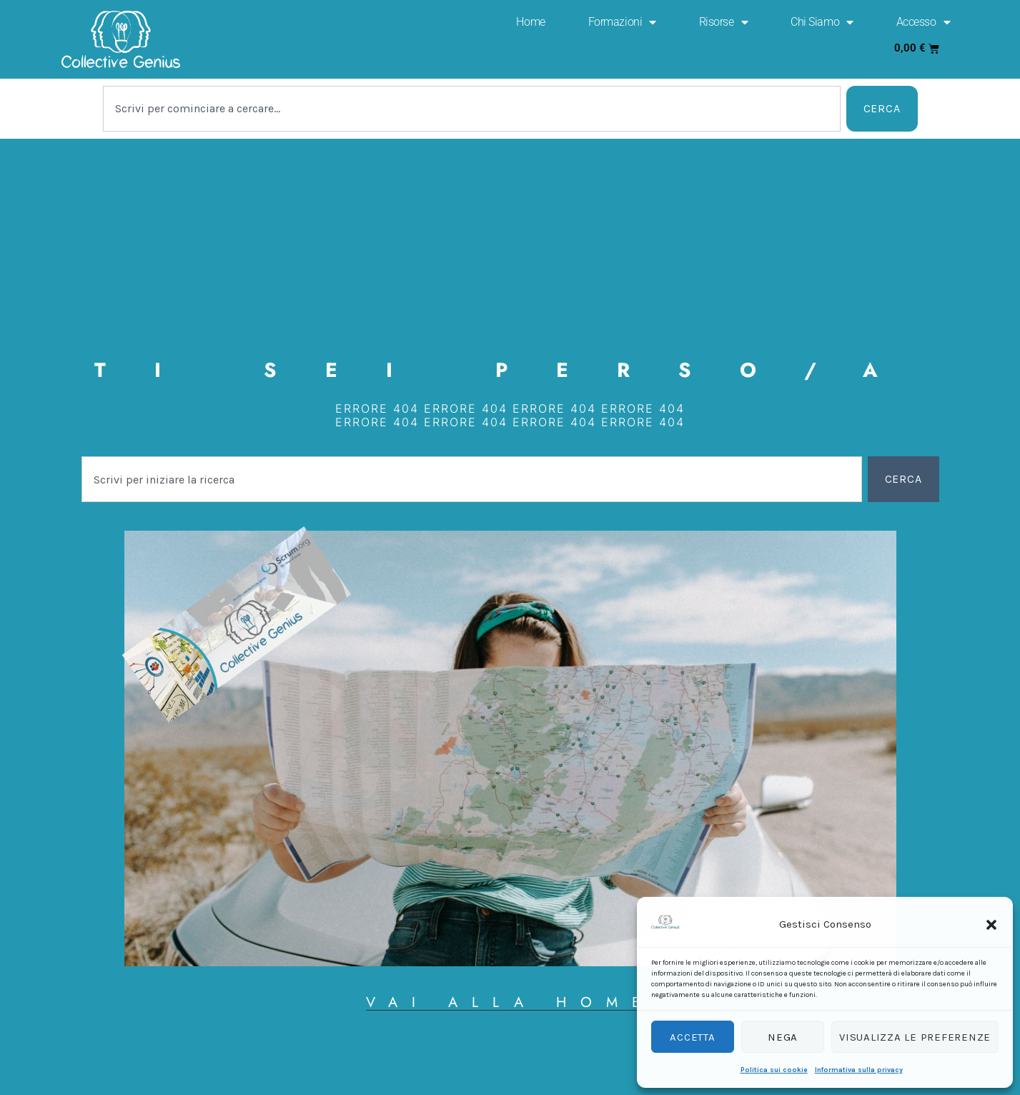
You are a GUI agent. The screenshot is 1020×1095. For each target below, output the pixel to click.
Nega (783, 1037)
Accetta (692, 1037)
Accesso (923, 22)
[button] (991, 925)
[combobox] (472, 109)
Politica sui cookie (774, 1070)
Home (530, 22)
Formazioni (622, 22)
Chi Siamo (822, 22)
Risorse (723, 22)
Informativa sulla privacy (859, 1070)
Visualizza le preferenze (915, 1037)
